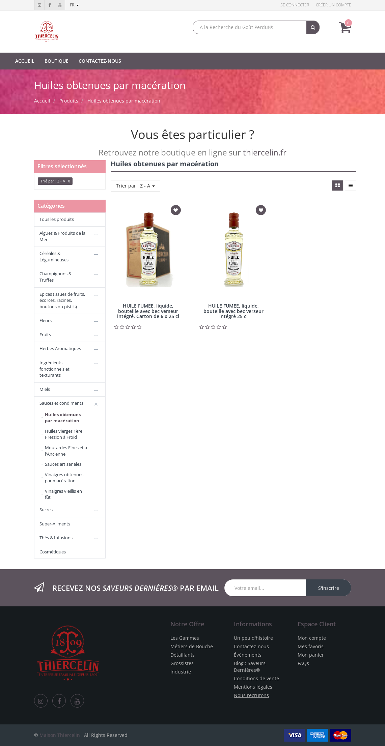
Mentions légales (253, 687)
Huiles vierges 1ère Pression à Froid (63, 434)
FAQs (303, 663)
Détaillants (182, 655)
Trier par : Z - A (135, 185)
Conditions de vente (256, 678)
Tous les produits (56, 219)
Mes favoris (311, 646)
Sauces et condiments (61, 403)
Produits (68, 100)
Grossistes (182, 663)
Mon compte (312, 638)
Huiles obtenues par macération (123, 100)
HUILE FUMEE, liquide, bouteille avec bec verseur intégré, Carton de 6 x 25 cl (148, 311)
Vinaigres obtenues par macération (64, 477)
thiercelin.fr (264, 152)
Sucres (46, 510)
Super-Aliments (54, 524)
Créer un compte (333, 5)
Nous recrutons (251, 695)
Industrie (180, 671)
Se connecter (294, 5)
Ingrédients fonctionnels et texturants (54, 369)
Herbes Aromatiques (60, 348)
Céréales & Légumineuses (53, 256)
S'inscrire (328, 588)
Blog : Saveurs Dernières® (250, 666)
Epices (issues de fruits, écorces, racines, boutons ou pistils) (62, 300)
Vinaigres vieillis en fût (63, 494)
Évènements (248, 655)
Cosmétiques (52, 552)
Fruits (45, 335)
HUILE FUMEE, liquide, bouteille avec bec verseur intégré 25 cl (233, 311)
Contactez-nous (251, 646)
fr (74, 5)
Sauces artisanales (63, 464)
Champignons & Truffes (55, 276)
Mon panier (311, 655)
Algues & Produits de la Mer (62, 236)
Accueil (42, 100)
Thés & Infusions (56, 538)
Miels (44, 389)
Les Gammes (184, 638)
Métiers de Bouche (191, 646)
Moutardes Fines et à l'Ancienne (66, 450)
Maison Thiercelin (59, 735)
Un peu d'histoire (253, 638)
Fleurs (45, 320)
